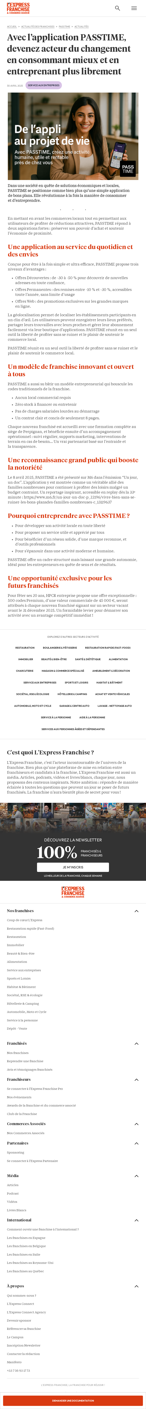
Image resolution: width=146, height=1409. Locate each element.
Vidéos (12, 1202)
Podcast (13, 1193)
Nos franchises (18, 1053)
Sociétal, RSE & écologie (25, 995)
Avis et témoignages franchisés (29, 1069)
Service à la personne (22, 1020)
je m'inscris (73, 867)
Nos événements (19, 1097)
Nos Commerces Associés (25, 1133)
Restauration (16, 937)
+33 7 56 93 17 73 (18, 1371)
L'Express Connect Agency (26, 1312)
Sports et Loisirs (19, 978)
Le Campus (15, 1337)
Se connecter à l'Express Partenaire (32, 1161)
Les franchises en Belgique (26, 1246)
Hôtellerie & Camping (23, 1004)
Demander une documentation (73, 1400)
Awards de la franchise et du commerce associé (41, 1105)
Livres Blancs (16, 1210)
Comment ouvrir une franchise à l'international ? (43, 1229)
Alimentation (17, 962)
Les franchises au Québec (25, 1271)
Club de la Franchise (22, 1114)
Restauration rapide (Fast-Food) (30, 928)
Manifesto (14, 1362)
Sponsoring (15, 1152)
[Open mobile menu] (134, 8)
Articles (13, 1185)
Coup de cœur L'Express (24, 920)
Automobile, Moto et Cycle (26, 1012)
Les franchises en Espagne (26, 1238)
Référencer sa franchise (24, 1329)
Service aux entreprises (43, 85)
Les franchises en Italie (23, 1254)
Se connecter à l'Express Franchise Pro (35, 1089)
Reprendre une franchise (25, 1061)
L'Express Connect (20, 1304)
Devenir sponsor (19, 1320)
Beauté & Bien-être (21, 953)
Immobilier (15, 945)
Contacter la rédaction (23, 1354)
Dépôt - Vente (17, 1028)
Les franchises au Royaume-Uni (30, 1263)
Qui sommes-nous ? (21, 1295)
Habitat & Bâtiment (21, 987)
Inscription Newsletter (23, 1345)
